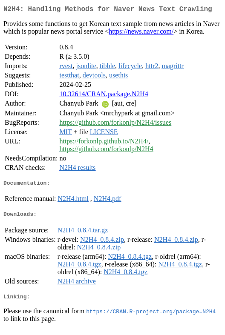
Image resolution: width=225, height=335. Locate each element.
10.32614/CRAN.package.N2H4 (103, 95)
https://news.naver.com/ (141, 33)
